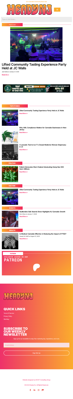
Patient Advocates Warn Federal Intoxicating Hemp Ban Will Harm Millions (41, 168)
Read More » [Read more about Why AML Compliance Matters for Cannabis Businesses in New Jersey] (23, 132)
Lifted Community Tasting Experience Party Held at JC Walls (34, 66)
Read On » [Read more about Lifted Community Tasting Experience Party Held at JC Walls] (5, 74)
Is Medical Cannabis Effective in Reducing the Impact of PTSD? (43, 234)
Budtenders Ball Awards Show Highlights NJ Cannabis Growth (42, 212)
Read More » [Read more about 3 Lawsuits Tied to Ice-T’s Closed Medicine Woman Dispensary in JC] (23, 149)
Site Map (6, 319)
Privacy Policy (8, 316)
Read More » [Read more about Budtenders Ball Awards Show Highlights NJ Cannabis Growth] (24, 216)
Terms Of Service (9, 313)
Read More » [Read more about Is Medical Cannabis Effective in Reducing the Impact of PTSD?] (24, 239)
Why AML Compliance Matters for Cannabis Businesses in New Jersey (42, 129)
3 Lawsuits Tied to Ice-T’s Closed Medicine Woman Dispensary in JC (42, 146)
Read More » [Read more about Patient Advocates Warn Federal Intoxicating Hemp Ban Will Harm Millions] (23, 172)
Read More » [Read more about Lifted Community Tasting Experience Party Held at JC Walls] (23, 113)
